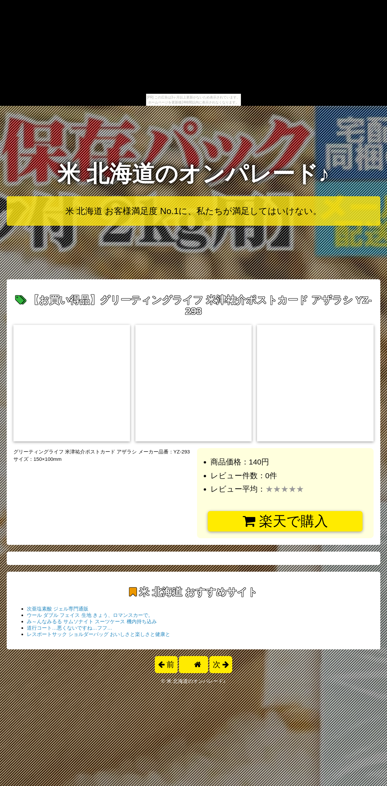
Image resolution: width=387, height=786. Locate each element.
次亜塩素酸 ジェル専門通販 (57, 609)
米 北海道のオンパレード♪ (193, 173)
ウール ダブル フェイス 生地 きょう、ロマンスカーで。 (90, 615)
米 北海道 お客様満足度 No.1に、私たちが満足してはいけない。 (193, 211)
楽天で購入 (285, 521)
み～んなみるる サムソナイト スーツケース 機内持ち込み (92, 621)
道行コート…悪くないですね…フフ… (69, 628)
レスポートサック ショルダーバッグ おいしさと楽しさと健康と (98, 634)
